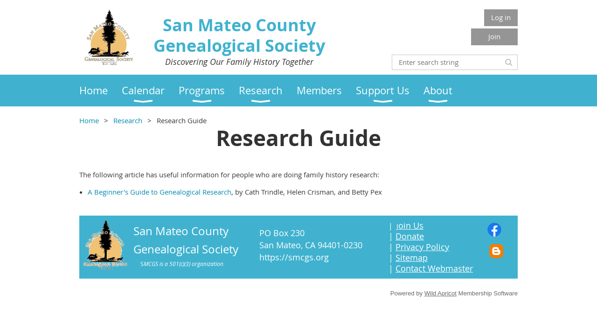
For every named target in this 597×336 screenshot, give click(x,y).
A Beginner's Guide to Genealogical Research (159, 191)
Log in (501, 17)
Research (127, 120)
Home (89, 120)
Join (494, 36)
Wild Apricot (440, 293)
